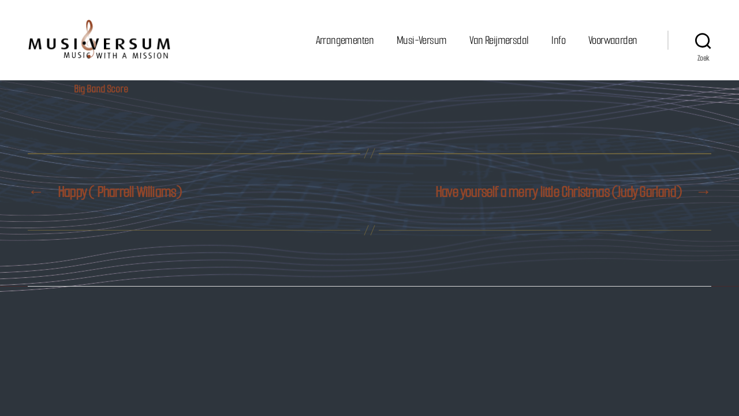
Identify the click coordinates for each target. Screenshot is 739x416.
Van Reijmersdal (498, 40)
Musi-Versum (421, 40)
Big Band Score (101, 89)
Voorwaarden (612, 40)
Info (558, 40)
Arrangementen (345, 40)
